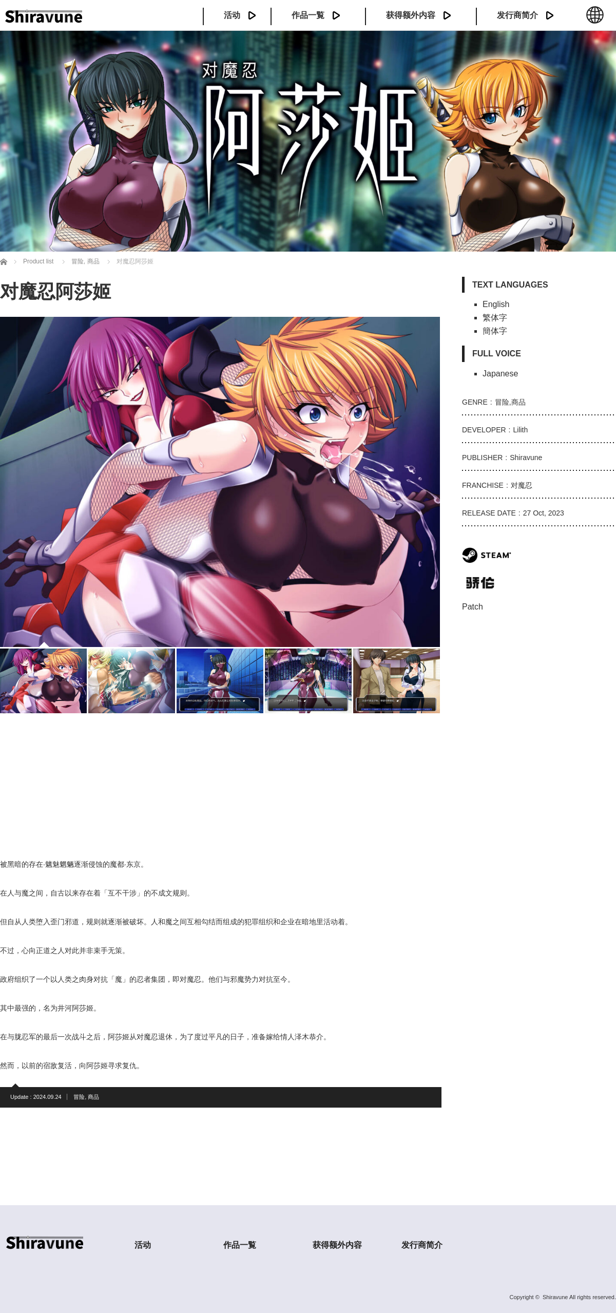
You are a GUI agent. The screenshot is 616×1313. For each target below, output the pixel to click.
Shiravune (555, 1297)
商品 (93, 1097)
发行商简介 (517, 15)
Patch (472, 606)
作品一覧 (308, 15)
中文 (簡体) (595, 20)
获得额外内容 (410, 15)
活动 (232, 15)
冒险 (79, 1097)
